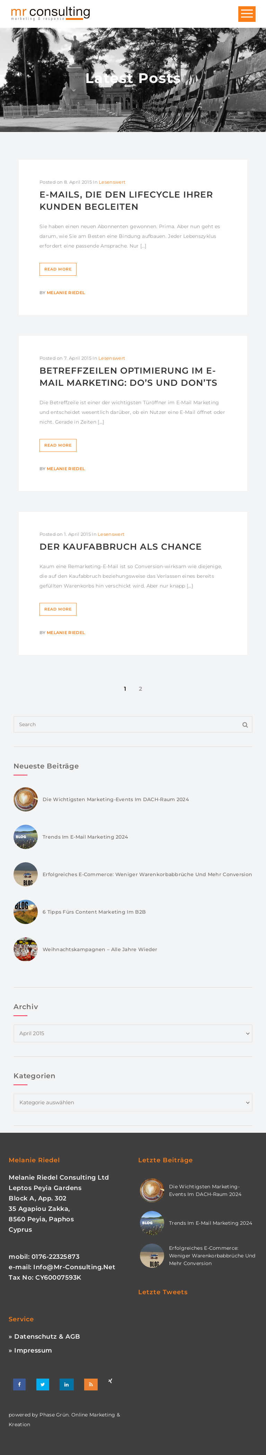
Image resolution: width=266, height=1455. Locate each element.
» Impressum (30, 1350)
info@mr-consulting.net (74, 1267)
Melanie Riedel (66, 292)
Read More (58, 269)
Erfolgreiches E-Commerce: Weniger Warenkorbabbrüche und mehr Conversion (147, 874)
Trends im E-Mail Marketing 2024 (85, 837)
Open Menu (247, 14)
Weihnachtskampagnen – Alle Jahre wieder (100, 949)
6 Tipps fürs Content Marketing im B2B (94, 912)
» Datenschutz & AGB (44, 1336)
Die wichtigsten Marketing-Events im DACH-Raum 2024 (116, 799)
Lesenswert (112, 182)
